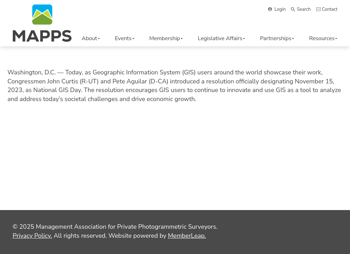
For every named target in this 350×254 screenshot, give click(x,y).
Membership (166, 38)
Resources (323, 38)
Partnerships (277, 38)
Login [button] (280, 9)
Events (124, 38)
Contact (330, 9)
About (91, 38)
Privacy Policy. (32, 236)
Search (304, 9)
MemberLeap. (187, 236)
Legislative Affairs (221, 38)
